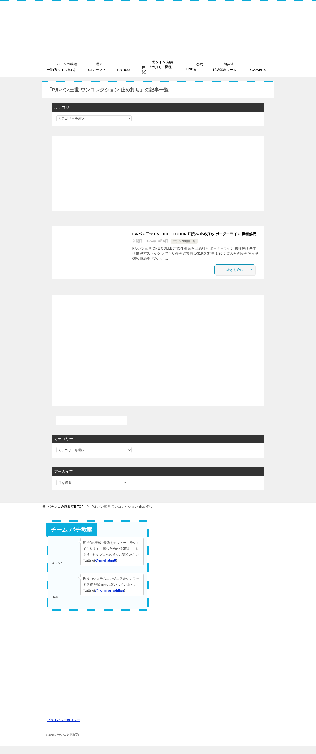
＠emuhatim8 (105, 569)
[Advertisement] (158, 174)
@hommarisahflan (109, 599)
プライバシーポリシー (63, 728)
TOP (65, 515)
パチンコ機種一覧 (184, 248)
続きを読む (241, 277)
